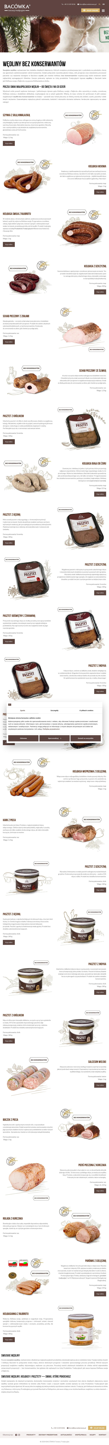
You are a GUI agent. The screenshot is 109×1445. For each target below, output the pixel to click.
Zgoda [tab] (22, 710)
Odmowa (23, 738)
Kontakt (102, 1435)
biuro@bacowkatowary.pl (87, 4)
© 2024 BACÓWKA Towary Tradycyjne (54, 1442)
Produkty (31, 1435)
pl (99, 4)
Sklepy (93, 1435)
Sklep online (90, 10)
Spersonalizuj (54, 738)
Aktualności (66, 1435)
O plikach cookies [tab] (86, 710)
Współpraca (80, 1435)
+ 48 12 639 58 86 (68, 4)
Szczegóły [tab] (54, 710)
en (104, 4)
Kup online (8, 143)
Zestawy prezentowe (48, 1435)
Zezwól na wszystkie (85, 738)
